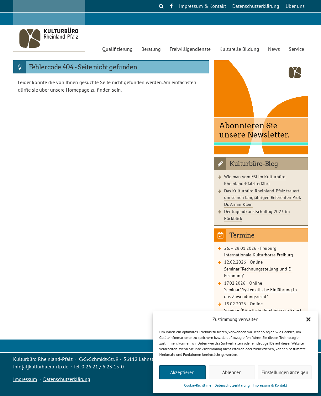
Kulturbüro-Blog (253, 164)
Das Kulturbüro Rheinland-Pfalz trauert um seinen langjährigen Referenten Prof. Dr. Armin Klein (262, 197)
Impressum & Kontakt (270, 385)
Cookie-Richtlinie (197, 385)
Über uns (295, 6)
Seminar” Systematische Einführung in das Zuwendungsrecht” (260, 292)
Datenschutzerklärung (232, 385)
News (274, 49)
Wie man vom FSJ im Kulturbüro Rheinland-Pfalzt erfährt (255, 180)
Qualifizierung (117, 49)
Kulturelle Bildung (239, 49)
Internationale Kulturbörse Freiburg (258, 255)
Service (296, 49)
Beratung (151, 49)
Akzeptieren (182, 372)
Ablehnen (231, 372)
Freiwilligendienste (190, 49)
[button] (308, 319)
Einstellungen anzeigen (284, 372)
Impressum (25, 379)
